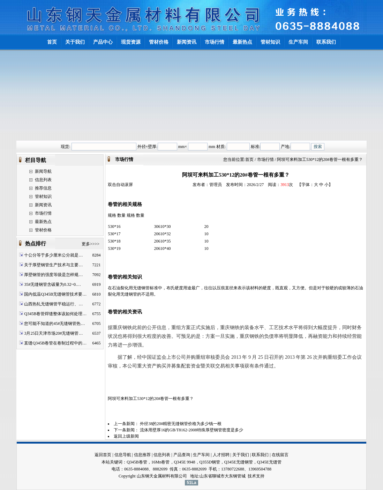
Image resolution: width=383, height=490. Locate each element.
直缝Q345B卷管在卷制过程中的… (55, 343)
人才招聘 (221, 454)
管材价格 (43, 230)
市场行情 (43, 213)
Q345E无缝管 (269, 462)
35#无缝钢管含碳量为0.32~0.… (52, 284)
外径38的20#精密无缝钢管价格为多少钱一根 (180, 423)
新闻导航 (43, 171)
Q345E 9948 (184, 462)
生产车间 (201, 454)
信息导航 (122, 454)
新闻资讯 (43, 204)
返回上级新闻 (126, 436)
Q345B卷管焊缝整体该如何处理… (55, 313)
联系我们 (260, 454)
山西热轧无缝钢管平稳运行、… (53, 304)
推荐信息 (43, 188)
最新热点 (43, 221)
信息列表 (43, 179)
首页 (249, 159)
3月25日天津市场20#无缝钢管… (53, 333)
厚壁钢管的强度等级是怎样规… (53, 274)
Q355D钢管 (210, 462)
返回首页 (103, 454)
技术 (252, 476)
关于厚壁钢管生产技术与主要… (53, 264)
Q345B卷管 (137, 462)
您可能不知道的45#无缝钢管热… (54, 323)
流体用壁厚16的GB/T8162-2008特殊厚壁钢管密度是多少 (191, 430)
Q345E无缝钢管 (238, 462)
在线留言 (280, 454)
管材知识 (43, 196)
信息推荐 (142, 454)
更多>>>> (90, 244)
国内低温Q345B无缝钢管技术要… (55, 294)
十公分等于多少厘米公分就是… (53, 255)
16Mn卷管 (160, 462)
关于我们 (240, 454)
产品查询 (181, 454)
